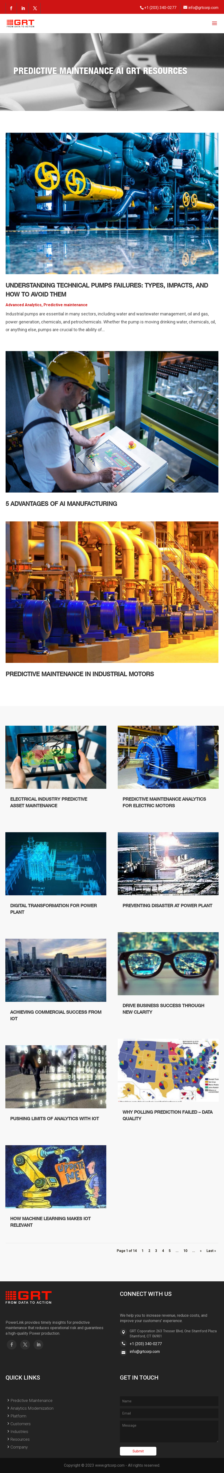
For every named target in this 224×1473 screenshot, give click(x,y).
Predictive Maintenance (31, 1400)
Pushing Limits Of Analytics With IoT (54, 1119)
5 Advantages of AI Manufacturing (61, 504)
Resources (20, 1439)
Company (19, 1447)
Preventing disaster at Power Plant (167, 906)
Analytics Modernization (32, 1408)
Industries (19, 1431)
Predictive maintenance (66, 305)
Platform (18, 1416)
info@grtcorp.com (145, 1351)
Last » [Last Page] (211, 1251)
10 (185, 1251)
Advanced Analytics (24, 305)
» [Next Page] (201, 1251)
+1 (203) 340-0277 (146, 1343)
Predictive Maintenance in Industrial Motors (80, 674)
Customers (20, 1423)
